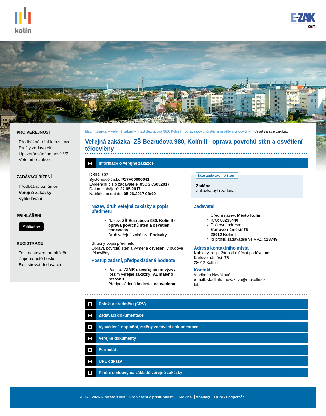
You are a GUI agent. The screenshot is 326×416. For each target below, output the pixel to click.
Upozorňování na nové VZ (43, 154)
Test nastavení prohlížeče (43, 252)
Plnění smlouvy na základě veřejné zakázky (140, 372)
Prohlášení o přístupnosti (151, 397)
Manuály (202, 397)
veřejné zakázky (123, 131)
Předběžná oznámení (39, 186)
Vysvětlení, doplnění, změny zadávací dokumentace (148, 326)
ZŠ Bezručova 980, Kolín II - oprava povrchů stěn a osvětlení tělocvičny (195, 131)
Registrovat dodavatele (40, 264)
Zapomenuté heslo (36, 258)
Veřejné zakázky (35, 192)
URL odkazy (110, 361)
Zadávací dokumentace (121, 315)
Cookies (184, 397)
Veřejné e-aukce (34, 159)
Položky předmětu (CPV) (122, 303)
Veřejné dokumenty (117, 338)
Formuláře (109, 349)
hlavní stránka (96, 131)
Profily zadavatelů (36, 147)
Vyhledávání (30, 198)
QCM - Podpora (227, 397)
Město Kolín (23, 19)
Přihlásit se (31, 226)
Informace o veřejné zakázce (126, 163)
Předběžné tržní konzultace (45, 141)
